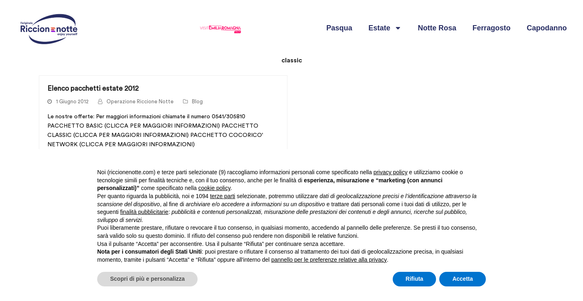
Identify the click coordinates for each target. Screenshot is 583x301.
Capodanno (547, 28)
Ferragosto (491, 28)
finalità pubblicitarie (144, 212)
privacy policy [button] (390, 172)
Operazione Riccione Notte (140, 101)
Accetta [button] (462, 278)
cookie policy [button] (214, 188)
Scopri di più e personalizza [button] (147, 278)
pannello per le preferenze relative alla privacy (329, 259)
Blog (197, 101)
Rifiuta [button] (414, 278)
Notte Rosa (437, 28)
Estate (385, 28)
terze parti (222, 196)
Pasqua (339, 28)
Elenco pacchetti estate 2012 (92, 88)
